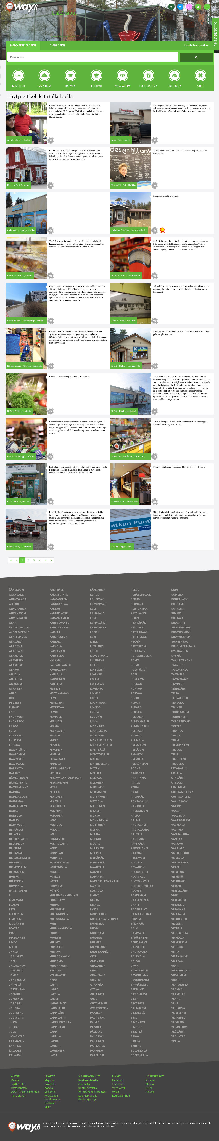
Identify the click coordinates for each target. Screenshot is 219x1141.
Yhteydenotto (19, 1088)
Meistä (15, 1080)
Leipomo (50, 1091)
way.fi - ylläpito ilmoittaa (25, 1091)
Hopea (150, 1084)
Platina (150, 1091)
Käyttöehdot (18, 1084)
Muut (48, 1107)
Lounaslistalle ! (121, 1095)
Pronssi (150, 1080)
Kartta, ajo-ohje (87, 1099)
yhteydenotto (215, 34)
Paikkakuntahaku (88, 1080)
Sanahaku (84, 1084)
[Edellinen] (17, 560)
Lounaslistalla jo (87, 1095)
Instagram (118, 1084)
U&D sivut (64, 13)
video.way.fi (118, 1088)
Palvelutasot (18, 1095)
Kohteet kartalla (87, 1088)
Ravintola (50, 1084)
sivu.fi (115, 1091)
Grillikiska (50, 1103)
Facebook (118, 1080)
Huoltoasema (52, 1099)
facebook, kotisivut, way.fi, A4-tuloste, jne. (65, 36)
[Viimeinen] (51, 560)
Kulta (149, 1088)
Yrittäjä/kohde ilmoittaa (92, 1091)
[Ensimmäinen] (11, 560)
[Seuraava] (45, 560)
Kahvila (49, 1088)
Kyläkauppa (51, 1095)
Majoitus (50, 1080)
